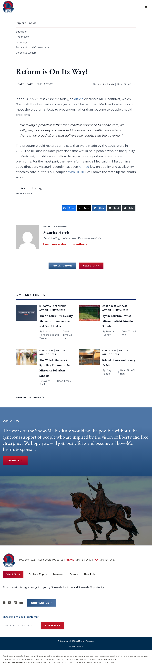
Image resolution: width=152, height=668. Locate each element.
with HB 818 (77, 172)
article (78, 99)
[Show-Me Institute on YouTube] (21, 603)
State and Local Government (32, 47)
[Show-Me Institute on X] (9, 603)
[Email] (114, 208)
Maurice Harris (105, 84)
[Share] (69, 208)
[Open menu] (146, 6)
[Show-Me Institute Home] (8, 6)
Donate (15, 460)
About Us (89, 574)
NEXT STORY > (91, 266)
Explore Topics (38, 574)
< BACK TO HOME (62, 266)
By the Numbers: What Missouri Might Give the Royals (117, 321)
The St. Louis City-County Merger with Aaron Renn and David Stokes (56, 321)
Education (21, 31)
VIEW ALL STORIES (30, 397)
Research (58, 574)
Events (74, 574)
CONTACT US (41, 602)
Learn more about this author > (65, 244)
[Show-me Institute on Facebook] (4, 603)
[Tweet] (84, 208)
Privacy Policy (76, 646)
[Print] (128, 208)
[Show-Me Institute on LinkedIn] (15, 603)
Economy (21, 42)
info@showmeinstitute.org (104, 659)
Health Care (22, 36)
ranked (84, 167)
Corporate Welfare (26, 52)
